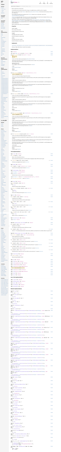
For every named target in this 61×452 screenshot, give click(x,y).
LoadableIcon (18, 263)
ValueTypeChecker (16, 443)
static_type (14, 255)
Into (17, 380)
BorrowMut (17, 298)
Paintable (17, 264)
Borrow (16, 294)
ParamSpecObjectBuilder (28, 176)
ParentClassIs (16, 217)
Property (16, 401)
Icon (16, 261)
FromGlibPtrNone (21, 313)
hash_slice (14, 188)
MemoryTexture (24, 271)
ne (12, 229)
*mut (43, 327)
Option (19, 53)
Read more (28, 167)
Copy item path (19, 2)
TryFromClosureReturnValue (21, 433)
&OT (20, 224)
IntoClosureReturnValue (20, 384)
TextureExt (17, 412)
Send (14, 273)
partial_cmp (14, 234)
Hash (14, 181)
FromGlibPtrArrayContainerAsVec (22, 343)
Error (35, 72)
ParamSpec (15, 171)
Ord (14, 195)
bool (24, 224)
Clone (14, 153)
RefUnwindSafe (16, 281)
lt (12, 239)
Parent (14, 219)
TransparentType (18, 426)
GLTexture (23, 269)
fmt (13, 166)
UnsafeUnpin (15, 284)
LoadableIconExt (18, 391)
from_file (16, 93)
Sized (15, 203)
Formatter (23, 166)
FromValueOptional (23, 440)
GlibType (39, 310)
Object (18, 219)
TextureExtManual (18, 416)
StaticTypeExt (18, 409)
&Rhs (20, 229)
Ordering (26, 196)
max (13, 201)
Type (20, 255)
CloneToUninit (18, 305)
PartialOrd (23, 233)
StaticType (15, 253)
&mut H (29, 188)
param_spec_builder (16, 178)
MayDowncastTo (22, 446)
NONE (16, 53)
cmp (13, 196)
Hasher (14, 190)
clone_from (14, 160)
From (16, 308)
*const (43, 310)
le (12, 243)
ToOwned (16, 419)
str (28, 133)
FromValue (17, 435)
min (13, 206)
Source (12, 3)
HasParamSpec (16, 170)
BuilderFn (15, 176)
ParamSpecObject (21, 171)
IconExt (16, 377)
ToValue (17, 425)
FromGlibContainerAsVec (20, 310)
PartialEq (23, 222)
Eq (13, 259)
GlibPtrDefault (32, 310)
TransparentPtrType (16, 428)
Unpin (14, 282)
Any (15, 291)
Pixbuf (24, 54)
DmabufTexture (24, 266)
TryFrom (17, 430)
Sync (14, 274)
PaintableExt (17, 398)
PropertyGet (17, 405)
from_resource (17, 133)
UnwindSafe (15, 286)
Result (28, 72)
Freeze (14, 279)
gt (12, 246)
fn (18, 176)
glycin (45, 21)
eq (12, 224)
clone (13, 155)
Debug (14, 164)
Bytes (23, 72)
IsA (24, 93)
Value (16, 386)
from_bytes (16, 72)
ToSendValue (17, 423)
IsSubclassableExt (19, 387)
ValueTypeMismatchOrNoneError (27, 443)
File (26, 93)
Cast (16, 301)
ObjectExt (17, 394)
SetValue (15, 173)
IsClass (14, 389)
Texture (15, 51)
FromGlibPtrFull (39, 313)
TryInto (17, 437)
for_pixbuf (16, 54)
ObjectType (17, 222)
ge (12, 249)
